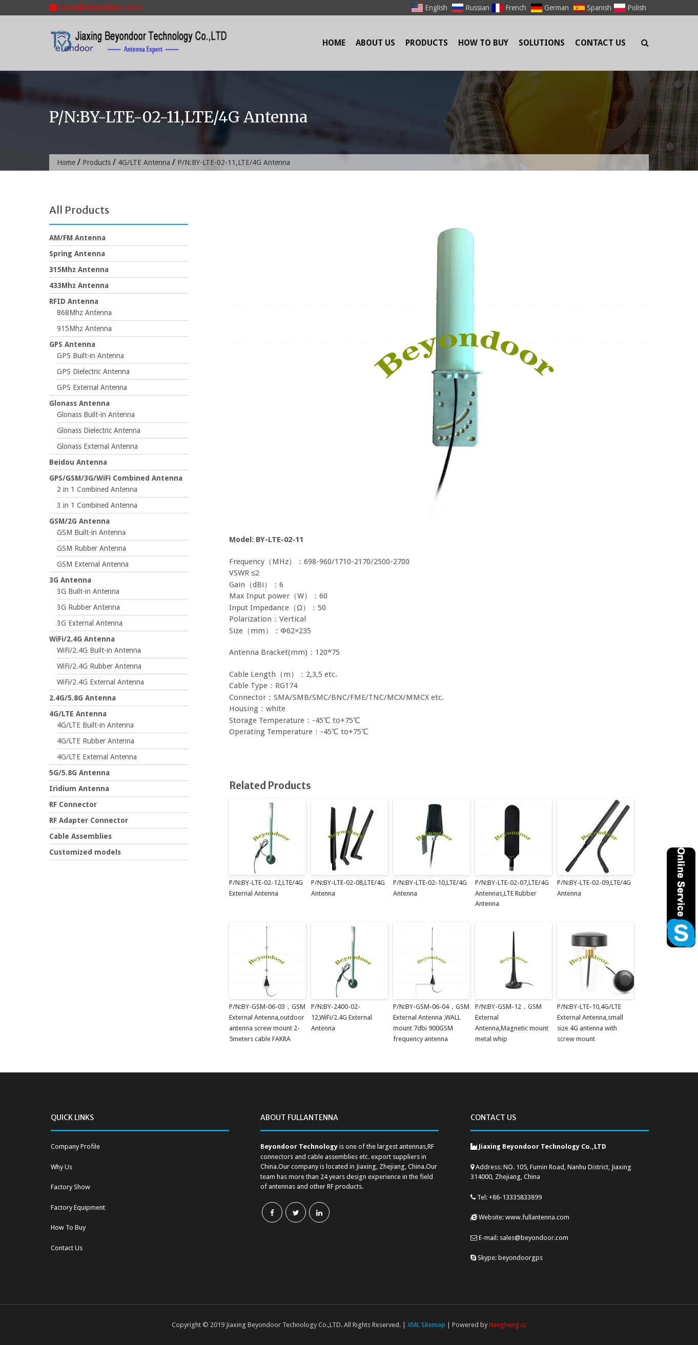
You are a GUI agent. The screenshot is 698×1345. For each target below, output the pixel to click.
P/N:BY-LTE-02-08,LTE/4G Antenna (348, 888)
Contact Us (600, 43)
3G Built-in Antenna (88, 591)
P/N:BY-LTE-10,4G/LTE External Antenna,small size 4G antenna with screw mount (590, 1022)
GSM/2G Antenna (79, 521)
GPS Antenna (72, 344)
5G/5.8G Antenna (79, 773)
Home (333, 43)
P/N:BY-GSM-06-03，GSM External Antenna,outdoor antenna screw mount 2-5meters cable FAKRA (267, 1022)
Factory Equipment (78, 1207)
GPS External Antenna (92, 387)
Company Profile (75, 1146)
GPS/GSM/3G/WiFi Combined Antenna (115, 478)
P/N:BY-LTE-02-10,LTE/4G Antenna (430, 888)
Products (426, 43)
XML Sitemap (426, 1325)
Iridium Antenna (79, 788)
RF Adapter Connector (88, 820)
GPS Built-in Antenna (90, 355)
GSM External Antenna (93, 564)
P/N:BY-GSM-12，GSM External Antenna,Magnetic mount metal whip (511, 1022)
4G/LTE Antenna (144, 162)
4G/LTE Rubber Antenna (95, 741)
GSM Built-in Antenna (91, 532)
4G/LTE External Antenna (97, 757)
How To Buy (483, 43)
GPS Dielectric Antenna (93, 371)
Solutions (542, 43)
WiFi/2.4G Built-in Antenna (99, 650)
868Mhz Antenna (84, 312)
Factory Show (70, 1187)
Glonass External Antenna (97, 446)
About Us (375, 43)
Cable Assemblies (80, 836)
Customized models (85, 852)
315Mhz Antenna (79, 269)
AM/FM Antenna (77, 238)
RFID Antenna (73, 301)
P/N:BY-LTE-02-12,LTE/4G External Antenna (266, 888)
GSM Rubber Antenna (91, 548)
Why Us (61, 1167)
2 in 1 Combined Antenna (97, 489)
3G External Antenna (89, 623)
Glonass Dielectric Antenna (98, 430)
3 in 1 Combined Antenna (97, 505)
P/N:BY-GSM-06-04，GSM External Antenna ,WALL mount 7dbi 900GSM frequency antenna (431, 1022)
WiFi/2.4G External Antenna (100, 682)
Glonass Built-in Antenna (96, 414)
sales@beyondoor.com (95, 7)
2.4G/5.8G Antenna (82, 698)
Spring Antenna (77, 254)
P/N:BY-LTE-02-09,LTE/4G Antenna (594, 888)
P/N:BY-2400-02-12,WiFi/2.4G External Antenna (341, 1017)
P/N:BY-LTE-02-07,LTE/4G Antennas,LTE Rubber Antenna (512, 893)
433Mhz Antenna (79, 285)
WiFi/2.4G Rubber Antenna (99, 666)
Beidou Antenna (78, 462)
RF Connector (73, 804)
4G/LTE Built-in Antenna (95, 725)
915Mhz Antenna (84, 328)
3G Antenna (70, 580)
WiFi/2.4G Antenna (82, 639)
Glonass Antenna (79, 403)
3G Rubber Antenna (88, 607)
